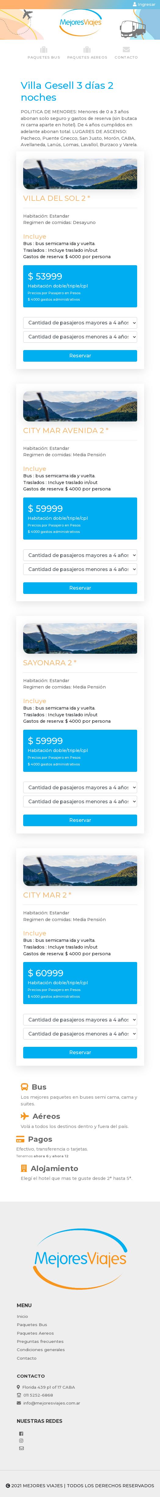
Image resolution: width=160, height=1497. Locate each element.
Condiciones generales (41, 1349)
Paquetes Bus (32, 1324)
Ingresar (144, 4)
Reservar (80, 356)
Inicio (22, 1316)
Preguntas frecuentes (40, 1341)
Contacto (126, 52)
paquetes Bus (44, 52)
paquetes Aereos (87, 52)
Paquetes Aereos (35, 1333)
